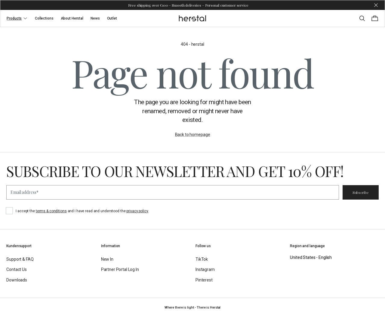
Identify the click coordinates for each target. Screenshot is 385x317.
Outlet (112, 18)
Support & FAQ (19, 259)
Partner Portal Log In (120, 269)
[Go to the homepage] (192, 18)
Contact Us (16, 269)
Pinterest (204, 280)
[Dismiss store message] (376, 5)
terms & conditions (51, 211)
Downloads (16, 280)
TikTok (202, 259)
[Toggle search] (362, 18)
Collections (44, 18)
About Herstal (72, 18)
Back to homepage (192, 134)
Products (17, 18)
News (95, 18)
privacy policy (137, 211)
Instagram (205, 269)
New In (107, 259)
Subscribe (361, 192)
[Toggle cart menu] (375, 18)
